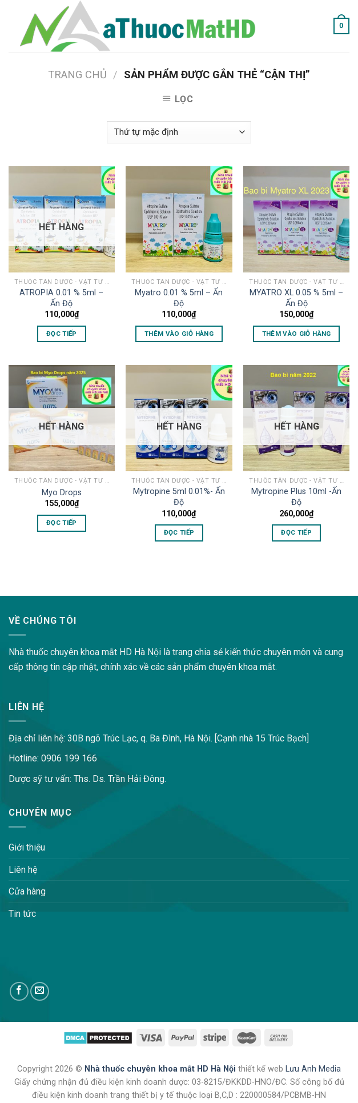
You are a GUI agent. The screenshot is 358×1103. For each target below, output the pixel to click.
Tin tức (22, 913)
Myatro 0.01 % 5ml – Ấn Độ (179, 298)
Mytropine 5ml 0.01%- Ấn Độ (179, 497)
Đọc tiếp (61, 334)
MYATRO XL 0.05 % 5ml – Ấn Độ (296, 298)
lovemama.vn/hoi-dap (43, 588)
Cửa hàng (27, 891)
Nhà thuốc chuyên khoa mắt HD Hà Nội (161, 1069)
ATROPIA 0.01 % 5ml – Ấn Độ (61, 298)
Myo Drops (62, 493)
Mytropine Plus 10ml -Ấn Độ (296, 497)
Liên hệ (23, 869)
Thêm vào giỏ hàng (179, 334)
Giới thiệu (27, 847)
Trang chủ (77, 75)
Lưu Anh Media (313, 1069)
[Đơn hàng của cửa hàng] (179, 132)
